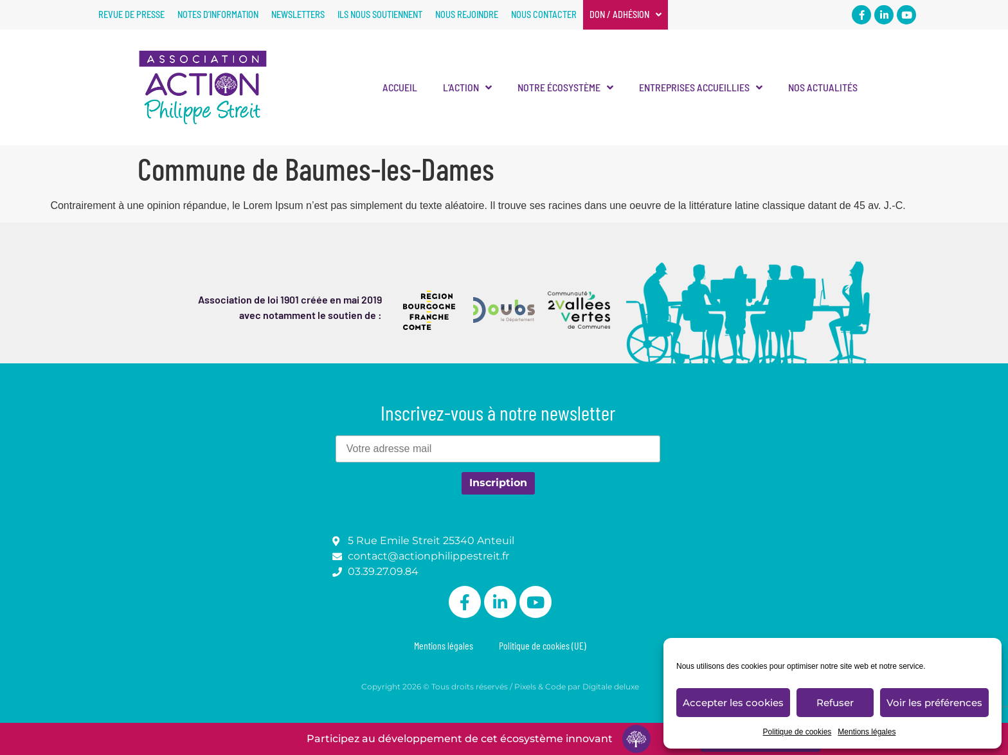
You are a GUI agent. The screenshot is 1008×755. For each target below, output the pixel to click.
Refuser (835, 702)
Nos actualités (823, 87)
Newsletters (298, 14)
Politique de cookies (797, 731)
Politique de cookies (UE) (542, 645)
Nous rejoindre (466, 14)
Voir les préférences (934, 702)
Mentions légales (867, 731)
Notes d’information (217, 14)
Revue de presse (131, 14)
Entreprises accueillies (700, 87)
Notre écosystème (565, 87)
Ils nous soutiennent (380, 14)
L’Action (467, 87)
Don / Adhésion (626, 15)
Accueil (399, 87)
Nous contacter (544, 14)
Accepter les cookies (733, 702)
